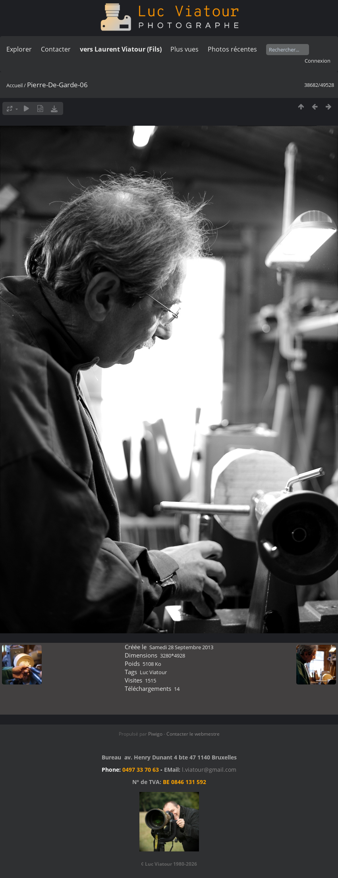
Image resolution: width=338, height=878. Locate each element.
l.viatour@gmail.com (209, 769)
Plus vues (184, 49)
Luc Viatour (153, 672)
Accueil (14, 85)
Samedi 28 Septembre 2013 (181, 647)
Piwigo (155, 733)
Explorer (19, 49)
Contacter (56, 49)
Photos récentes (232, 49)
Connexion (317, 60)
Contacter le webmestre (193, 733)
